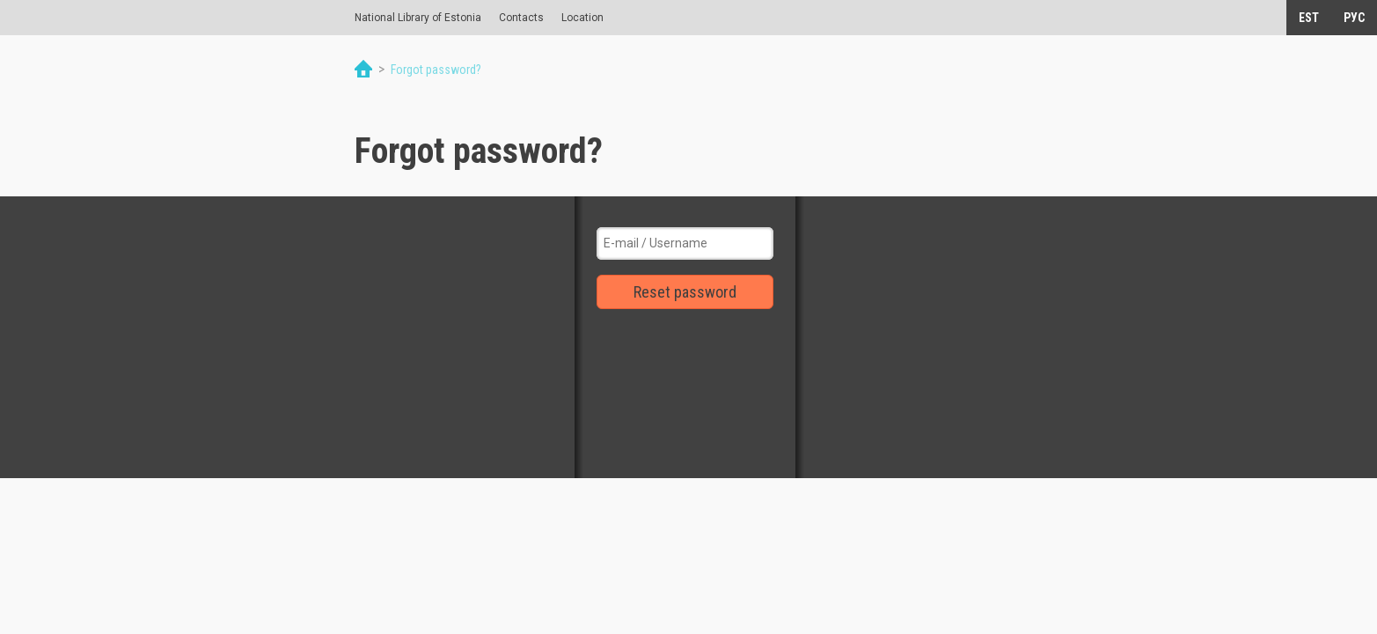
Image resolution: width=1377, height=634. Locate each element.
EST (1309, 18)
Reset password (685, 292)
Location (582, 17)
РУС (1354, 18)
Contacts (521, 17)
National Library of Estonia (418, 17)
